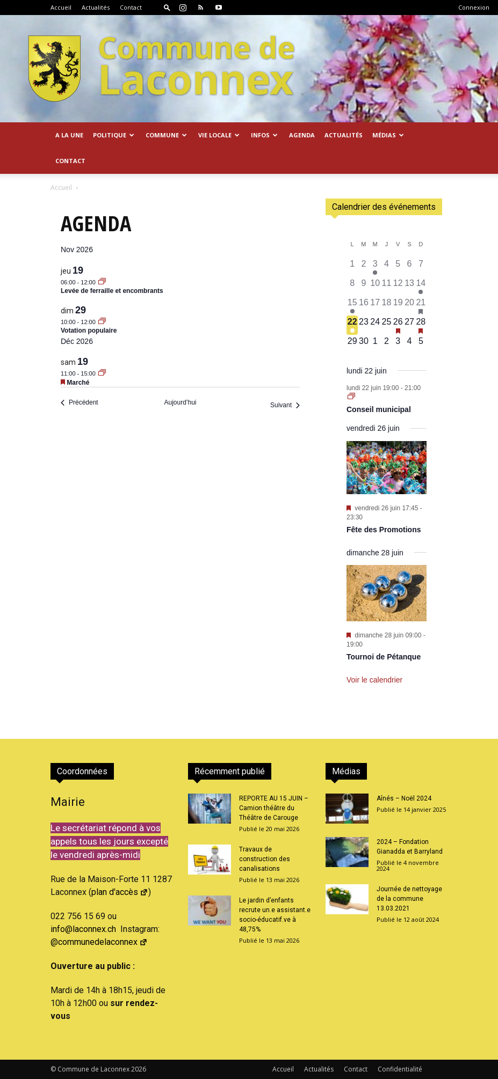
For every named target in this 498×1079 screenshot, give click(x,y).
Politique (113, 135)
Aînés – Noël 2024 (404, 798)
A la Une (69, 135)
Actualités (96, 7)
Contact (131, 7)
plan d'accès (119, 892)
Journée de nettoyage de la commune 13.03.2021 (409, 898)
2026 (138, 1069)
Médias (388, 135)
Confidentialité (400, 1069)
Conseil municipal (379, 409)
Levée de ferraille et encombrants (112, 291)
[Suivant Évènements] (285, 405)
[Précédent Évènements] (79, 402)
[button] (167, 7)
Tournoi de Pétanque (384, 656)
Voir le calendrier (374, 680)
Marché (78, 382)
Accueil (60, 7)
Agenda (302, 135)
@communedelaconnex (99, 942)
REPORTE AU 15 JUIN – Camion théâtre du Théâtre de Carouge (273, 808)
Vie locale (219, 135)
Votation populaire (89, 330)
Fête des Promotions (384, 529)
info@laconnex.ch (83, 929)
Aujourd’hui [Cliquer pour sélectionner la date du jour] (180, 402)
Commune (166, 135)
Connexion (473, 7)
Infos (264, 135)
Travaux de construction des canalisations (264, 859)
